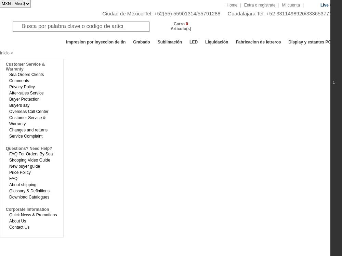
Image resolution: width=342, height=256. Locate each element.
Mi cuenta (291, 5)
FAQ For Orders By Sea (31, 154)
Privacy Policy (22, 87)
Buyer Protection (24, 99)
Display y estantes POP (311, 42)
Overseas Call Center (29, 111)
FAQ (13, 178)
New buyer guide (24, 166)
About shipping (22, 184)
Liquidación (216, 42)
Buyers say (19, 105)
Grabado (141, 42)
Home (232, 5)
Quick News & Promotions (33, 215)
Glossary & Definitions (29, 191)
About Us (17, 221)
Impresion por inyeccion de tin (96, 42)
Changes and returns (28, 130)
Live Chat (329, 5)
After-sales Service (26, 93)
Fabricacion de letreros (258, 42)
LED (193, 42)
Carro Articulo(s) (181, 26)
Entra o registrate (260, 5)
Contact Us (19, 227)
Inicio (5, 53)
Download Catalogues (29, 197)
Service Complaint (25, 136)
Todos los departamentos (32, 42)
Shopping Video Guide (29, 160)
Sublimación (170, 42)
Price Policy (20, 172)
